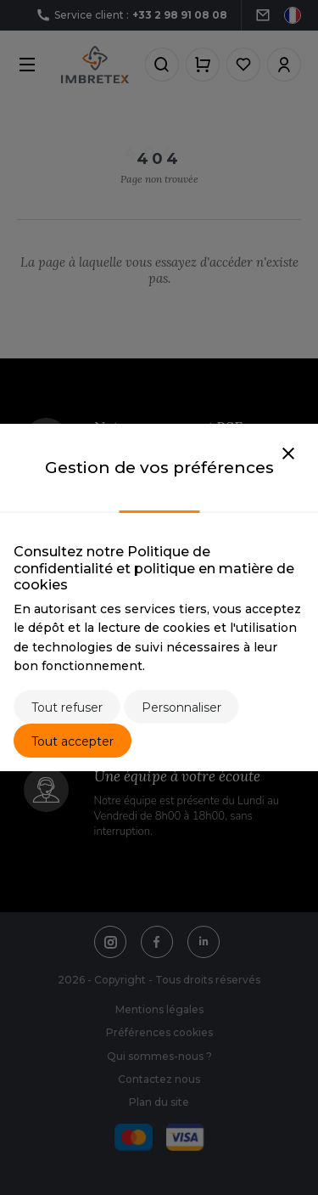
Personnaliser (181, 707)
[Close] (288, 454)
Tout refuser (67, 707)
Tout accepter (72, 741)
